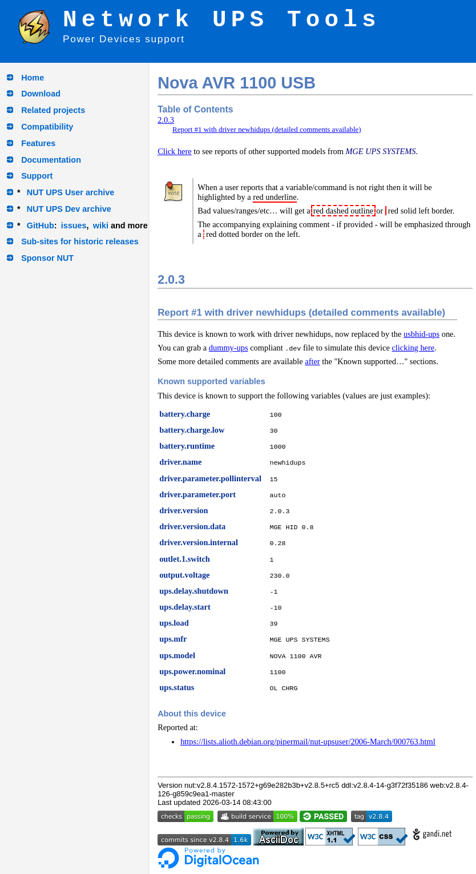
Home (32, 77)
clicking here (413, 347)
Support (37, 175)
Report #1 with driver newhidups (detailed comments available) (266, 129)
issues (74, 225)
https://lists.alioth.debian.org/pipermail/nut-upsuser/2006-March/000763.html (307, 741)
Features (38, 143)
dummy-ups (228, 347)
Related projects (53, 110)
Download (40, 93)
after (312, 361)
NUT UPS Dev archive (69, 209)
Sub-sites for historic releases (80, 241)
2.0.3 (166, 119)
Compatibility (47, 126)
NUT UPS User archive (71, 192)
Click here (175, 151)
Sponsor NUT (47, 258)
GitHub (40, 225)
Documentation (51, 159)
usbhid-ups (421, 334)
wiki (100, 225)
